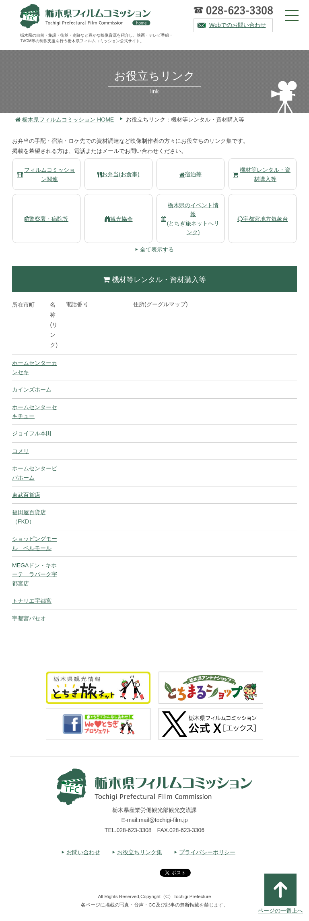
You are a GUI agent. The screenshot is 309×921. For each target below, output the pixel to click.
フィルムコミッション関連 (46, 174)
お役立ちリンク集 (139, 852)
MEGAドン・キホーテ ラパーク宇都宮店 (34, 574)
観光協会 (119, 219)
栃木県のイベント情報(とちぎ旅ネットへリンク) (190, 218)
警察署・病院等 (46, 219)
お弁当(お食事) (118, 174)
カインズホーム (32, 389)
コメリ (20, 451)
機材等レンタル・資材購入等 (261, 174)
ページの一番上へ (280, 894)
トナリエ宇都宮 (32, 601)
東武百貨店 (26, 495)
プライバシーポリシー (207, 852)
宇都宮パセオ (29, 618)
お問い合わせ (83, 852)
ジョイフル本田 (32, 433)
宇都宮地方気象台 (262, 219)
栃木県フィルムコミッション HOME (64, 119)
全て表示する (157, 249)
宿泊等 (190, 174)
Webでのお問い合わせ (237, 25)
